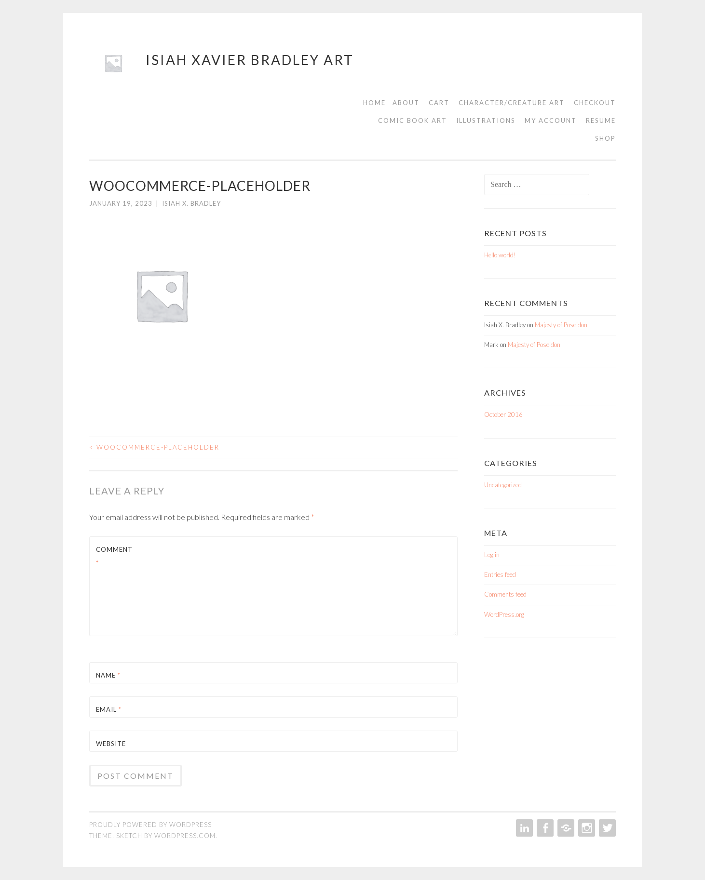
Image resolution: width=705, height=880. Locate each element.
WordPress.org (504, 614)
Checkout (595, 103)
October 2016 (503, 414)
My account (551, 120)
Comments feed (505, 594)
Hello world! (500, 255)
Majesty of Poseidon (561, 325)
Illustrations (485, 120)
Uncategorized (503, 485)
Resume (601, 120)
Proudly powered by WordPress (150, 824)
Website (111, 743)
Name (108, 675)
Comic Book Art (412, 120)
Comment (114, 556)
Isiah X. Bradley (191, 203)
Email (109, 709)
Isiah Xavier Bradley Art (250, 60)
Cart (439, 103)
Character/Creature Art (512, 103)
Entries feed (500, 574)
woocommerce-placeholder (154, 447)
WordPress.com (185, 836)
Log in (492, 555)
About (406, 103)
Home (374, 103)
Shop (605, 138)
